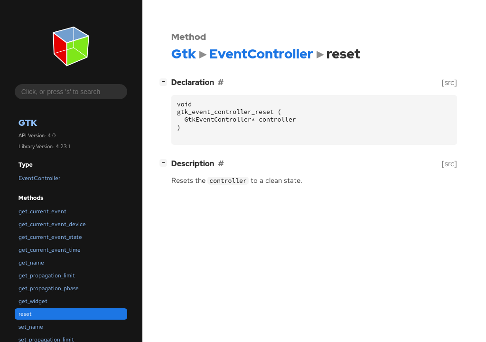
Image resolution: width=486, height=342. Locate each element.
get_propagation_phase (49, 288)
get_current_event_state (50, 237)
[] (165, 81)
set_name (31, 327)
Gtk (28, 123)
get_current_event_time (50, 250)
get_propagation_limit (47, 275)
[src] (449, 82)
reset (25, 314)
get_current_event (42, 211)
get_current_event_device (52, 224)
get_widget (33, 301)
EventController (39, 178)
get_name (31, 262)
